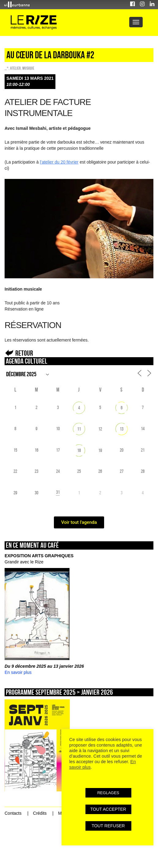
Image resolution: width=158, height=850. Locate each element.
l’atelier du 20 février (59, 162)
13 (121, 428)
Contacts (13, 813)
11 (79, 428)
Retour (24, 353)
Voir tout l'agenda (79, 522)
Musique (28, 68)
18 (79, 450)
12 (100, 428)
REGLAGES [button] (108, 792)
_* (7, 68)
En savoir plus (18, 672)
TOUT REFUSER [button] (108, 825)
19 (100, 450)
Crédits (40, 813)
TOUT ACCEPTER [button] (108, 809)
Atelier (15, 68)
